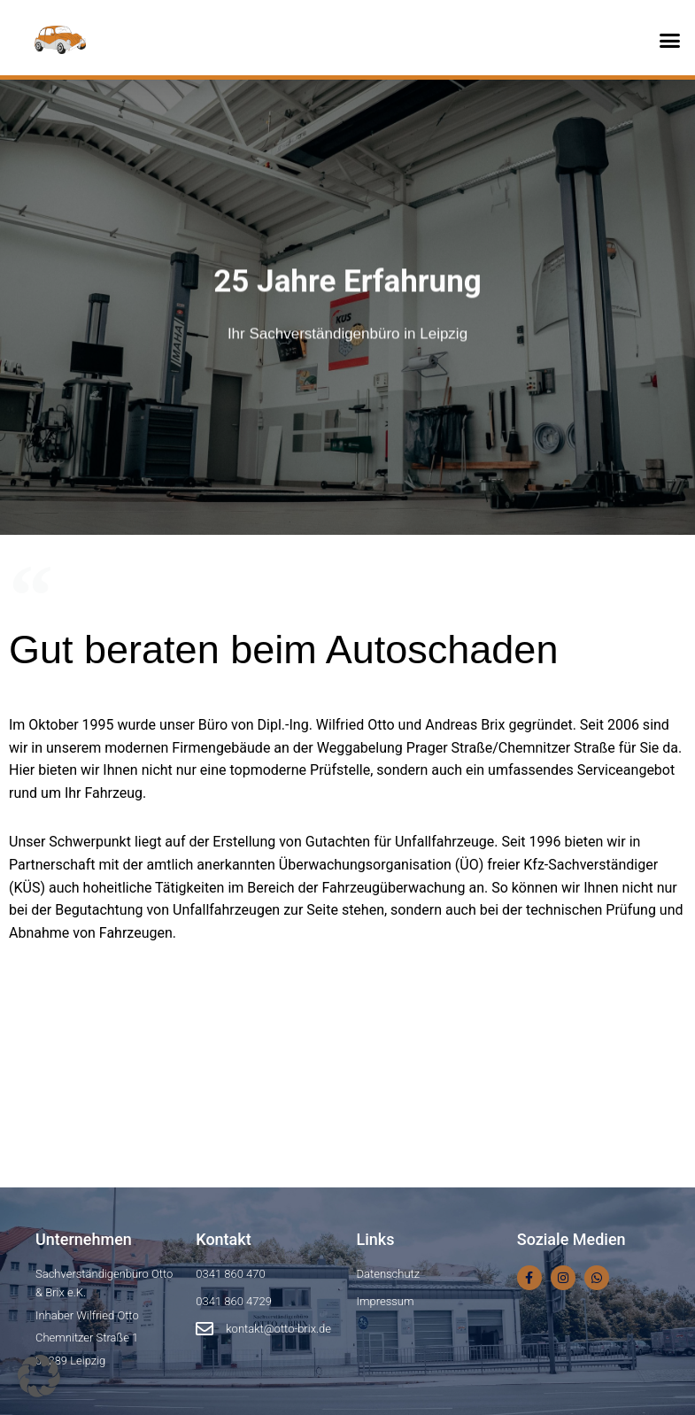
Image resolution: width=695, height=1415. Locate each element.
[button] (670, 40)
